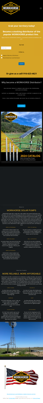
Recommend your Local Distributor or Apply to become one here (21, 394)
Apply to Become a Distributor (10, 55)
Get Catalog (21, 105)
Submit (21, 63)
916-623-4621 (12, 398)
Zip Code (21, 44)
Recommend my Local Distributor (11, 58)
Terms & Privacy (36, 398)
